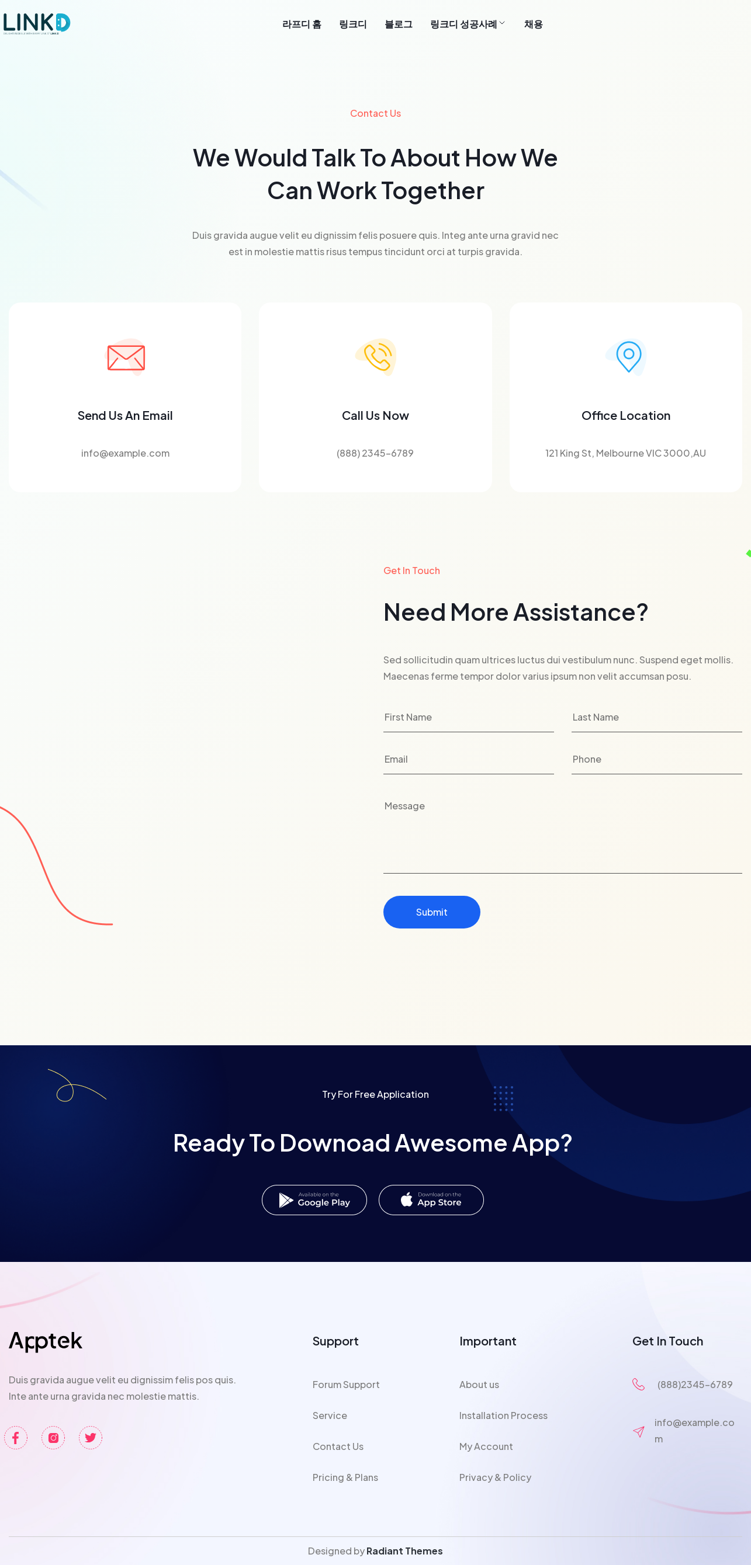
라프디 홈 (301, 24)
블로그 (399, 24)
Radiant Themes (404, 1551)
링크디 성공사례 (468, 24)
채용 (533, 24)
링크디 (353, 24)
